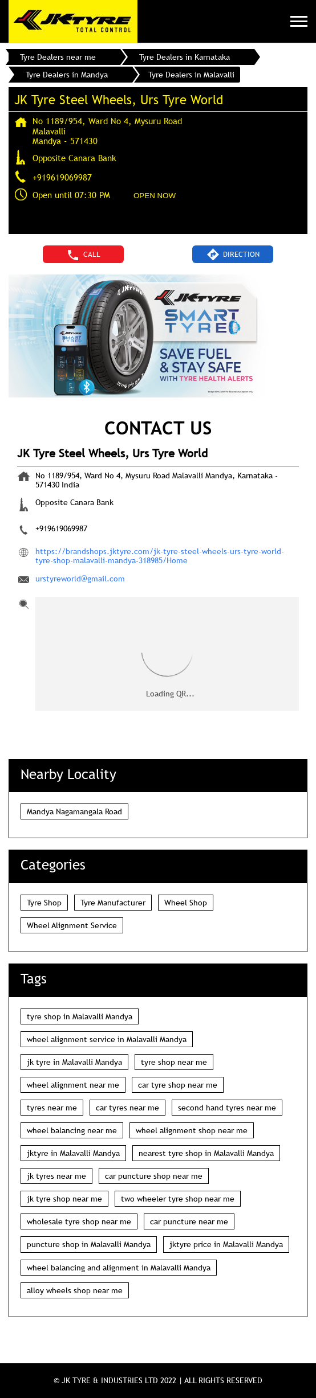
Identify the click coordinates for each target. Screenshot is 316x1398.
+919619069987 (62, 177)
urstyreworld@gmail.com (80, 578)
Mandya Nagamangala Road (74, 811)
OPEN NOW (154, 195)
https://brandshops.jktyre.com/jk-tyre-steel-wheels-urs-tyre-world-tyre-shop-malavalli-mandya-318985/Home (159, 555)
